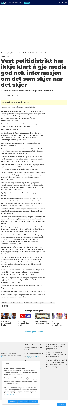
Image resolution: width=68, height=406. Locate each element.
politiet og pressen (8, 302)
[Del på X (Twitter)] (5, 306)
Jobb (10, 2)
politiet (19, 302)
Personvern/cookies (6, 357)
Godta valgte (23, 401)
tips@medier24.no (33, 357)
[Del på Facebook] (2, 306)
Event (20, 2)
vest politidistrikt (47, 302)
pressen (36, 302)
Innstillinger (61, 404)
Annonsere (15, 2)
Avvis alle (33, 401)
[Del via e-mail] (7, 306)
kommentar (28, 302)
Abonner (26, 2)
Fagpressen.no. (10, 394)
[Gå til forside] (4, 3)
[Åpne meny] (66, 2)
